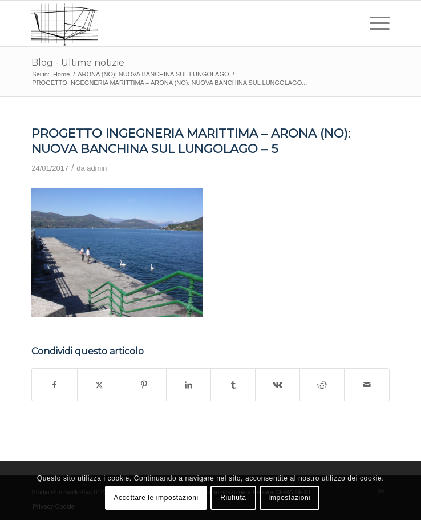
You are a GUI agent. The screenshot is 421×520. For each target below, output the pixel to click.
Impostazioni (289, 498)
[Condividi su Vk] (277, 385)
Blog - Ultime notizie (77, 62)
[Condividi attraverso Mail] (366, 385)
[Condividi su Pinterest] (144, 385)
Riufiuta (233, 498)
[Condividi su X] (100, 385)
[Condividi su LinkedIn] (189, 385)
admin (97, 168)
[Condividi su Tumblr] (233, 385)
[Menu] (374, 23)
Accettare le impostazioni (156, 498)
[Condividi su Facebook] (54, 385)
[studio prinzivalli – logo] (174, 23)
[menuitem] (374, 23)
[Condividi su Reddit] (322, 385)
